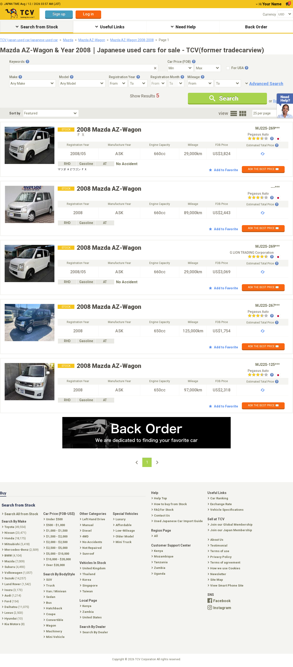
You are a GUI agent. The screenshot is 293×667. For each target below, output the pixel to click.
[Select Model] (82, 83)
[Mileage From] (200, 83)
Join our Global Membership (231, 524)
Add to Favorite (223, 170)
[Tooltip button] (27, 61)
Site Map (216, 579)
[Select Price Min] (180, 68)
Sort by (14, 113)
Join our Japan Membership (230, 530)
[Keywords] (83, 68)
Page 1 (164, 40)
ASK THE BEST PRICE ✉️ (263, 169)
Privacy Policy (220, 557)
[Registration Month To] (176, 83)
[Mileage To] (228, 83)
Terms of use (219, 551)
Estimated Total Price (262, 145)
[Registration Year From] (118, 83)
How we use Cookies (224, 568)
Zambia (158, 568)
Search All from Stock (20, 514)
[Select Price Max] (208, 68)
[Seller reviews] (261, 139)
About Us (216, 539)
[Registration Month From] (158, 83)
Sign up (59, 14)
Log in (88, 14)
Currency (269, 14)
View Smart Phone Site (226, 585)
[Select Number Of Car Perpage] (268, 113)
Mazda (68, 40)
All (155, 536)
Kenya (157, 551)
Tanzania (160, 562)
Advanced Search (266, 83)
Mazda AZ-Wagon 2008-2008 (132, 40)
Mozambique (162, 556)
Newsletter (217, 574)
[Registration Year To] (138, 83)
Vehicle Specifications (226, 509)
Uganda (158, 573)
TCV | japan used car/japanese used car (29, 40)
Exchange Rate (220, 504)
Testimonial (218, 545)
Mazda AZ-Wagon (91, 40)
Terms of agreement (224, 562)
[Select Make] (32, 83)
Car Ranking (218, 498)
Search (223, 98)
